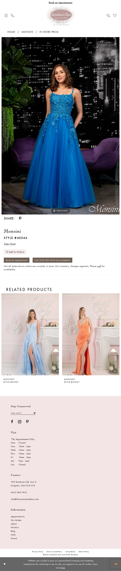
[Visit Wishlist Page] (115, 15)
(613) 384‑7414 (19, 492)
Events (14, 538)
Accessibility (70, 551)
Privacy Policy (37, 551)
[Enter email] (23, 413)
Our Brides (16, 520)
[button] (6, 15)
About (14, 523)
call (99, 266)
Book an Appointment (16, 260)
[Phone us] (12, 15)
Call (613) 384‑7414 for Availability (52, 260)
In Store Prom (49, 32)
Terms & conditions (54, 551)
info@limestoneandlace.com (25, 499)
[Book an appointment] (60, 3)
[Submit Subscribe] (34, 413)
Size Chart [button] (10, 243)
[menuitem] (6, 15)
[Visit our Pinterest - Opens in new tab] (27, 422)
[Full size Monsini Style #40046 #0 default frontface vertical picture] (60, 125)
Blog (13, 531)
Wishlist (15, 527)
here (63, 567)
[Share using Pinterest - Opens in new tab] (20, 218)
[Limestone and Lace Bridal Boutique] (60, 15)
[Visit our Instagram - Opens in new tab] (20, 422)
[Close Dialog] (4, 564)
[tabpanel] (60, 125)
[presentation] (30, 334)
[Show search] (108, 15)
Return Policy (84, 551)
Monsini (27, 32)
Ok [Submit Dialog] (116, 564)
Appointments (18, 516)
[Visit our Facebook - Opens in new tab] (12, 422)
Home (11, 32)
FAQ (13, 534)
